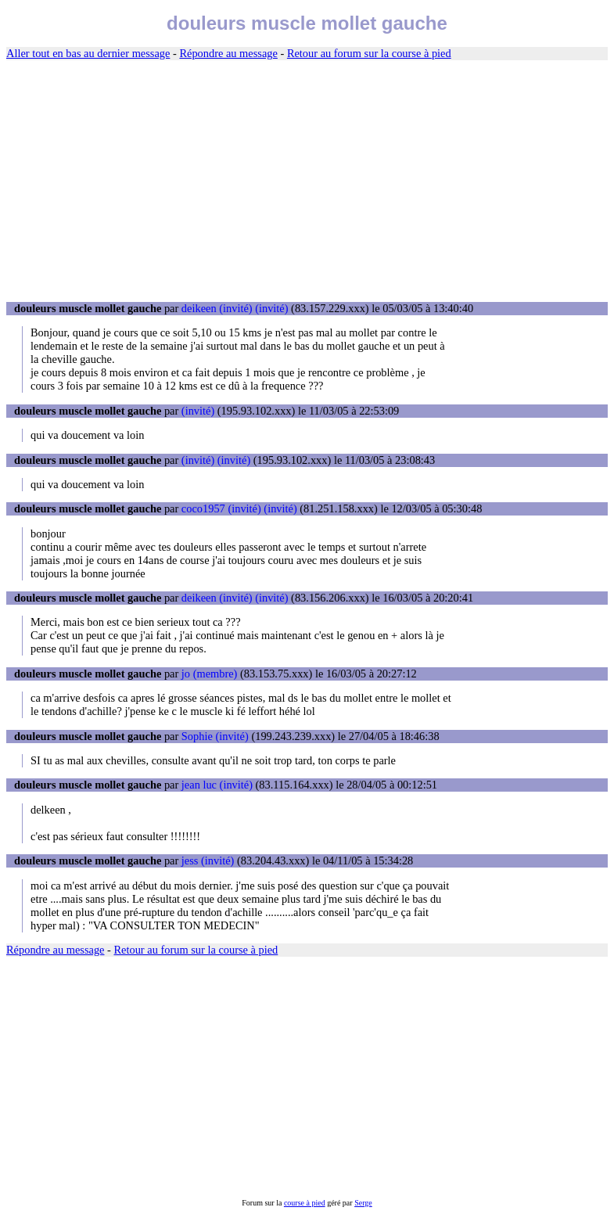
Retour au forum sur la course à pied (369, 53)
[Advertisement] (307, 181)
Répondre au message (228, 53)
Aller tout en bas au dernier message (88, 53)
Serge (363, 1202)
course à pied (304, 1202)
